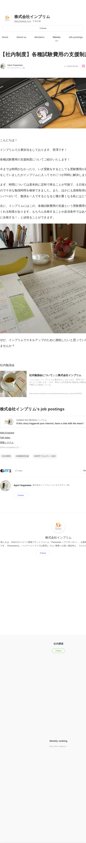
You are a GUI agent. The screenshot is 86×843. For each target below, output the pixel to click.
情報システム (7, 442)
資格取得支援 (23, 456)
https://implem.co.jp (22, 21)
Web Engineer (7, 432)
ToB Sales (5, 437)
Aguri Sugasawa (15, 65)
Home (5, 37)
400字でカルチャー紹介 (45, 456)
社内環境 (7, 456)
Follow (43, 28)
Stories (56, 37)
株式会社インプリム (32, 16)
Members (39, 37)
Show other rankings (58, 746)
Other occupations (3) (11, 447)
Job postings (76, 37)
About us (21, 37)
